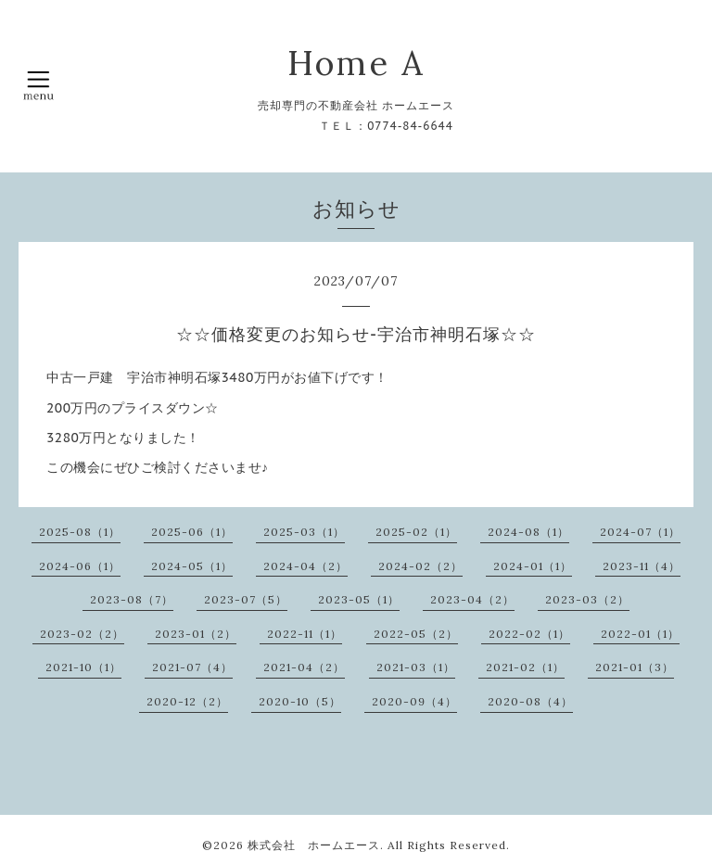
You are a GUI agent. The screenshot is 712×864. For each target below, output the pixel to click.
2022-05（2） (416, 634)
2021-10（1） (83, 667)
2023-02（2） (82, 634)
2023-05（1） (359, 599)
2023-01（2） (195, 634)
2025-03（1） (304, 532)
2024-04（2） (305, 566)
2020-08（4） (530, 701)
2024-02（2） (420, 566)
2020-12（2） (187, 701)
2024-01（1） (532, 566)
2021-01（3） (634, 667)
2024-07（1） (640, 532)
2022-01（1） (640, 634)
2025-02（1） (416, 532)
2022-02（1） (529, 634)
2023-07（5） (245, 599)
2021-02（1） (525, 667)
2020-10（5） (300, 701)
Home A (356, 63)
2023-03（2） (587, 599)
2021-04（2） (304, 667)
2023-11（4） (641, 566)
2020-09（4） (414, 701)
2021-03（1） (415, 667)
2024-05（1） (192, 566)
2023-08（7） (131, 599)
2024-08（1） (528, 532)
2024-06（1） (80, 566)
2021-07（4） (192, 667)
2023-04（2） (472, 599)
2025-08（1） (80, 532)
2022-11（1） (304, 634)
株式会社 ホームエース (314, 845)
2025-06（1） (192, 532)
